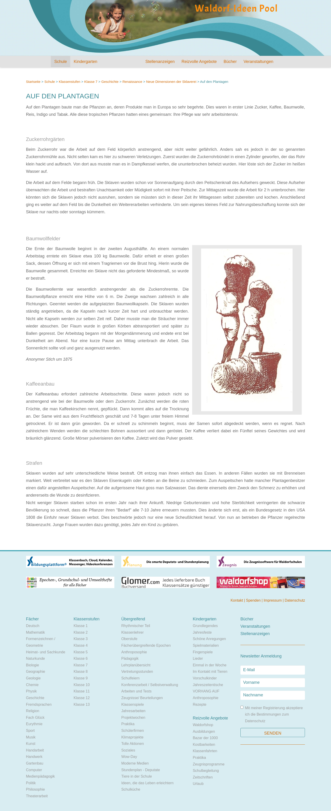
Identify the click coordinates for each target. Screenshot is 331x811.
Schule (60, 61)
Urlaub (198, 784)
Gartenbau (34, 763)
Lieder (198, 658)
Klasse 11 (82, 691)
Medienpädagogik (40, 776)
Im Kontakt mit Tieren (210, 671)
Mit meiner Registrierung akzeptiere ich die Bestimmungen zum (271, 714)
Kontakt (237, 600)
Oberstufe (129, 639)
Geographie (35, 671)
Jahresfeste (202, 632)
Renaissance (132, 82)
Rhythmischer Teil (135, 626)
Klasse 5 (81, 652)
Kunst (30, 744)
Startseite (33, 82)
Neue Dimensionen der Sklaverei (171, 82)
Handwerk (34, 757)
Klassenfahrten (205, 751)
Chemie (32, 685)
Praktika (128, 724)
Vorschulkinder (205, 678)
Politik (31, 783)
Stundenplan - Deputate (140, 770)
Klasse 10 (82, 685)
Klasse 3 (81, 639)
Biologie (32, 665)
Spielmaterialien (206, 645)
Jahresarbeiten (133, 711)
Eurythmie (34, 724)
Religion (32, 711)
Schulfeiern (130, 678)
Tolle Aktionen (132, 744)
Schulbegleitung (206, 771)
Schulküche (130, 789)
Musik (31, 737)
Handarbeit (35, 750)
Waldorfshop (203, 725)
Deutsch (33, 626)
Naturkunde (35, 658)
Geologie (33, 678)
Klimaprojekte (132, 737)
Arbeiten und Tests (136, 691)
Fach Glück (35, 717)
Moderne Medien (135, 763)
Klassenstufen (69, 82)
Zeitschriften (203, 777)
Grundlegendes (205, 626)
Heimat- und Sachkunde (45, 652)
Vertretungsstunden (137, 671)
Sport (30, 731)
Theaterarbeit (37, 796)
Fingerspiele (203, 652)
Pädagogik (130, 658)
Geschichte (109, 82)
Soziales (128, 750)
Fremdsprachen (39, 704)
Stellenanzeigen (160, 61)
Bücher (230, 61)
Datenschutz (295, 600)
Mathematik (35, 632)
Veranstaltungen (258, 61)
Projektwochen (133, 717)
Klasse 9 (81, 678)
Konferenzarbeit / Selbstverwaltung (149, 685)
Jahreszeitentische (208, 685)
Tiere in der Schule (136, 776)
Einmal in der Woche (209, 665)
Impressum (273, 600)
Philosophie (35, 789)
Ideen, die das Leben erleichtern (147, 783)
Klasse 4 (81, 645)
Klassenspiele (132, 704)
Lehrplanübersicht (135, 665)
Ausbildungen (204, 731)
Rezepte (200, 704)
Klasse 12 (82, 698)
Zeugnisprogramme (209, 764)
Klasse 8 (81, 671)
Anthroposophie (134, 652)
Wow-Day (129, 757)
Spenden (254, 600)
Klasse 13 (82, 704)
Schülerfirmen (132, 731)
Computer (34, 770)
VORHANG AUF (206, 691)
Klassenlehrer (132, 632)
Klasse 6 (81, 658)
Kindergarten (85, 61)
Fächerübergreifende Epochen (146, 645)
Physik (31, 691)
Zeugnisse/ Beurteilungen (142, 698)
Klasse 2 (81, 632)
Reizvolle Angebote (199, 61)
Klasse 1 (81, 626)
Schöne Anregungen (209, 639)
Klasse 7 (90, 82)
